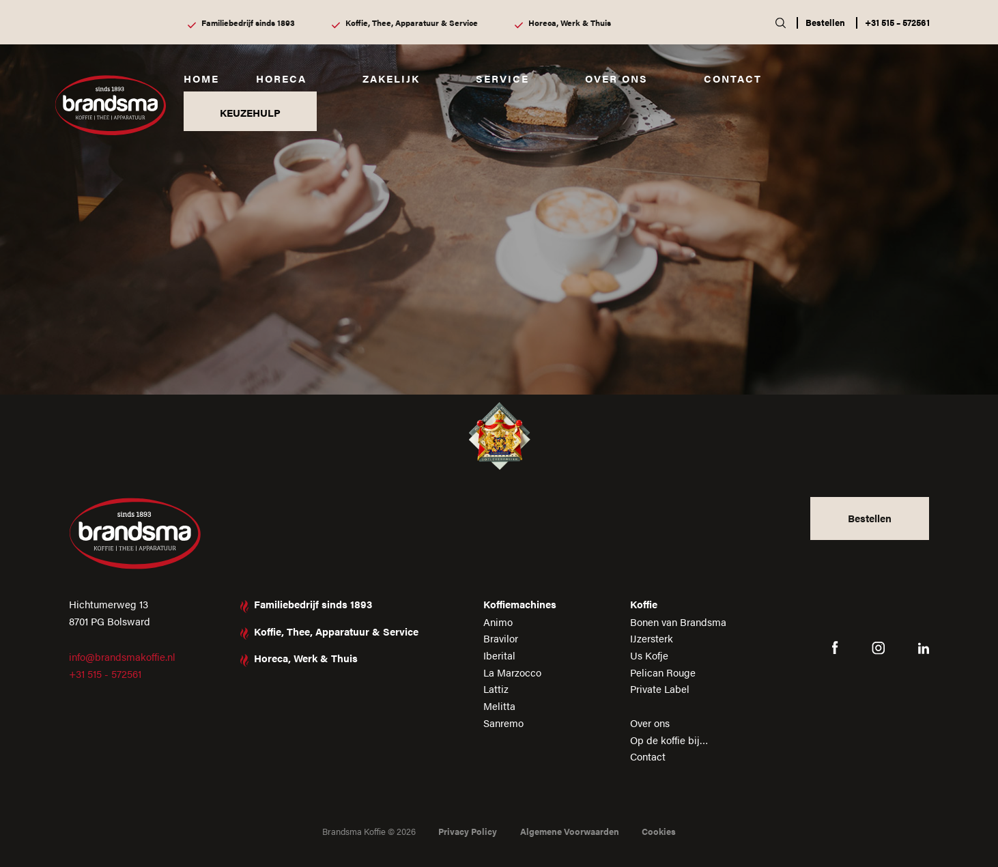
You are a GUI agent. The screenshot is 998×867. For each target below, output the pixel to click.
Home (201, 78)
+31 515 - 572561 (105, 673)
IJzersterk (651, 638)
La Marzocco (512, 672)
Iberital (499, 655)
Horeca (281, 78)
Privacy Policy (467, 831)
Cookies (659, 831)
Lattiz (496, 688)
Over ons (616, 78)
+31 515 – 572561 (897, 22)
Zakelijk (391, 78)
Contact (733, 78)
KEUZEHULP (250, 112)
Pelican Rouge (663, 672)
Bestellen (825, 22)
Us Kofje (649, 655)
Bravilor (500, 638)
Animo (498, 621)
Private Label (659, 688)
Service (502, 78)
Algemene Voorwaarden (569, 831)
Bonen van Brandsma (678, 621)
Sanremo (503, 722)
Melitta (499, 705)
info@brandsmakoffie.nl (122, 656)
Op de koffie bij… (669, 740)
